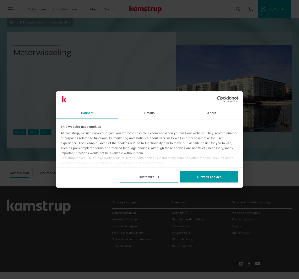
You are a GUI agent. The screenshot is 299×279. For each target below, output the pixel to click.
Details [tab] (149, 113)
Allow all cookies (209, 176)
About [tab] (211, 113)
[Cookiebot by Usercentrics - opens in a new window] (220, 99)
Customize (149, 176)
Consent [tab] (87, 113)
